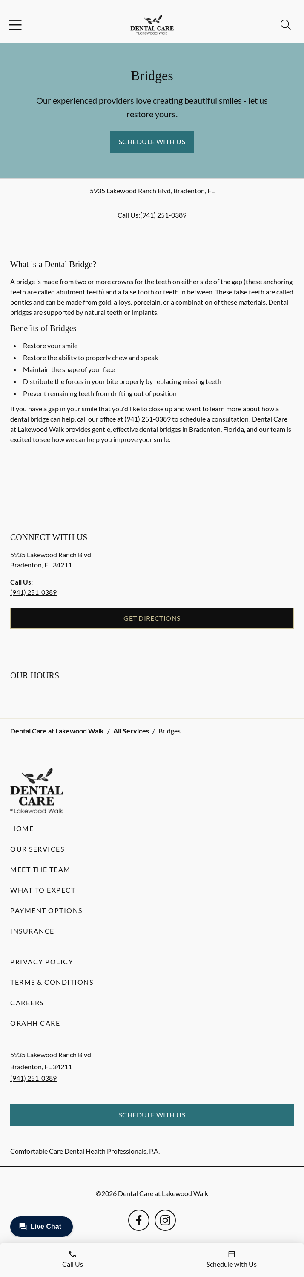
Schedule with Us (152, 141)
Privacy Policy (41, 961)
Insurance (32, 931)
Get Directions (152, 618)
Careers (27, 1002)
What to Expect (42, 890)
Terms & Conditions (51, 982)
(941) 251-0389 (163, 215)
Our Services (37, 849)
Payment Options (46, 910)
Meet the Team (40, 869)
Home (22, 828)
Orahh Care (35, 1023)
